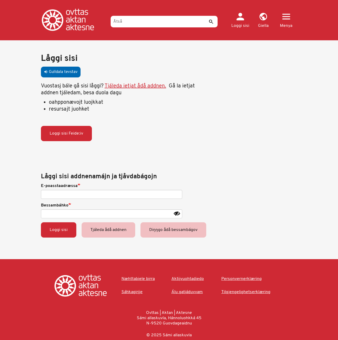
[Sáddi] (211, 22)
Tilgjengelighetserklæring (245, 292)
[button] (263, 21)
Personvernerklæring (241, 279)
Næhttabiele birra (138, 279)
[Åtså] (164, 21)
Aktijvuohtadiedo (187, 279)
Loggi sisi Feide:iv (66, 133)
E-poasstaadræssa (59, 186)
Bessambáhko (54, 205)
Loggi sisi (59, 230)
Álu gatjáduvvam (187, 292)
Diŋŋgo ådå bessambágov (173, 230)
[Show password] (177, 213)
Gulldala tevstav (61, 72)
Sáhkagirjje (132, 292)
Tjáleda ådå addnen (108, 230)
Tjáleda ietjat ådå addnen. (135, 86)
